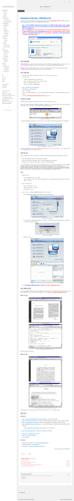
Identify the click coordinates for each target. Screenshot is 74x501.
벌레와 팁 (5, 10)
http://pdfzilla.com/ (33, 89)
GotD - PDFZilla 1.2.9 (45, 6)
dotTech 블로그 (25, 446)
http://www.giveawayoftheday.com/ (42, 442)
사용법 (5, 30)
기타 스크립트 (7, 20)
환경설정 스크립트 (7, 21)
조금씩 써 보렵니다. (5, 84)
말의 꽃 (6, 53)
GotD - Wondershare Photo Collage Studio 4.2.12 (32, 424)
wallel (71, 499)
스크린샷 (6, 35)
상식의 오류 (6, 45)
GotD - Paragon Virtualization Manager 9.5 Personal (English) (34, 419)
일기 (3, 63)
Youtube (30, 499)
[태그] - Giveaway (25, 437)
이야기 (4, 43)
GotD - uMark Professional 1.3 (26, 463)
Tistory (65, 499)
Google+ (33, 499)
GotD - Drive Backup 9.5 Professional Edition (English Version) (31, 464)
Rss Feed (20, 499)
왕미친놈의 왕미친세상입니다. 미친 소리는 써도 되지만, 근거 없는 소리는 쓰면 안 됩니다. (36, 475)
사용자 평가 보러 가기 (52, 75)
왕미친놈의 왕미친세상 (8, 6)
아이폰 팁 (6, 69)
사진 (5, 41)
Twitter (24, 499)
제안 (5, 15)
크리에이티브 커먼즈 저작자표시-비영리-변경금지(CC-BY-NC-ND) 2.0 (41, 26)
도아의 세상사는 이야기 (6, 90)
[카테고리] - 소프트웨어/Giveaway (29, 435)
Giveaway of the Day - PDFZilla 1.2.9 (35, 18)
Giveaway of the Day (45, 92)
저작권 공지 (4, 87)
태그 (3, 76)
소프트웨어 (5, 23)
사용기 (5, 40)
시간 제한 (57, 92)
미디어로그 (4, 78)
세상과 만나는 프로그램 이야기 (7, 101)
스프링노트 (59, 448)
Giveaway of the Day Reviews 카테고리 (37, 446)
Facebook (27, 499)
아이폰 (4, 64)
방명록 (3, 81)
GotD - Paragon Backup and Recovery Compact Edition (35, 427)
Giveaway (6, 31)
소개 (5, 26)
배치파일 (6, 18)
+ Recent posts (22, 492)
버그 (5, 13)
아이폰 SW (6, 66)
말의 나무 (5, 50)
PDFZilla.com (26, 22)
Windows (6, 25)
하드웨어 (4, 36)
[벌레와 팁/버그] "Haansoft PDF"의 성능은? (30, 433)
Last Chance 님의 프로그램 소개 (8, 98)
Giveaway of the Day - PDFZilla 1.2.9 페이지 (29, 101)
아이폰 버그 (6, 71)
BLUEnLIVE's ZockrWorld (6, 103)
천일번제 (6, 51)
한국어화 (6, 33)
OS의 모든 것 (4, 92)
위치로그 (3, 79)
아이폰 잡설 (6, 68)
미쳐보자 (4, 58)
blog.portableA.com (5, 100)
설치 (5, 28)
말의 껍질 (6, 56)
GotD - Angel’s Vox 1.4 (24, 460)
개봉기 (5, 38)
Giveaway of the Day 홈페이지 (42, 20)
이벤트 (5, 61)
